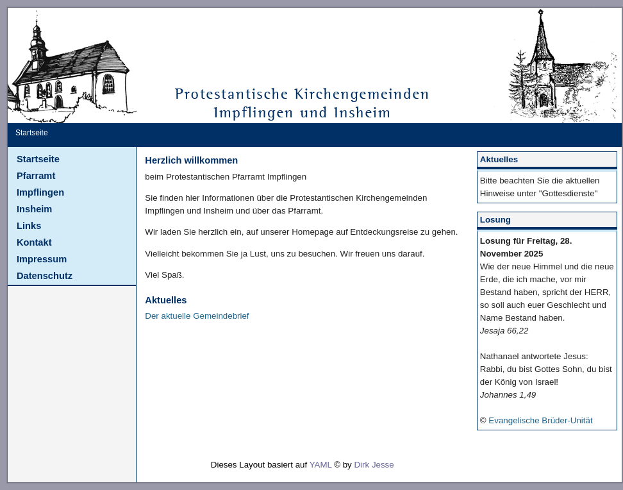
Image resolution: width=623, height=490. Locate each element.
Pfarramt (36, 176)
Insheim (34, 209)
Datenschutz (44, 276)
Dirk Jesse (374, 464)
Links (29, 226)
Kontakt (34, 242)
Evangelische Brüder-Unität (540, 420)
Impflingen (40, 192)
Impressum (42, 259)
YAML (321, 464)
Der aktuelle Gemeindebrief (197, 316)
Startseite (38, 159)
